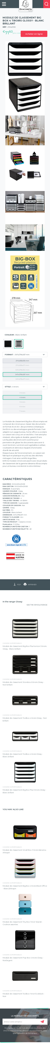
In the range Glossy (12, 601)
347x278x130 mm (22, 370)
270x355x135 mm (22, 361)
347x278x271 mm (22, 379)
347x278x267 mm (22, 374)
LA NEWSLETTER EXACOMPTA (25, 1016)
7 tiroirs (22, 411)
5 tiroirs (22, 402)
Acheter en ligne (34, 34)
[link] (4, 4)
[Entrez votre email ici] (25, 1022)
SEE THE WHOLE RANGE (37, 605)
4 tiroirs (22, 397)
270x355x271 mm (22, 365)
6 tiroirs (22, 407)
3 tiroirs (22, 393)
